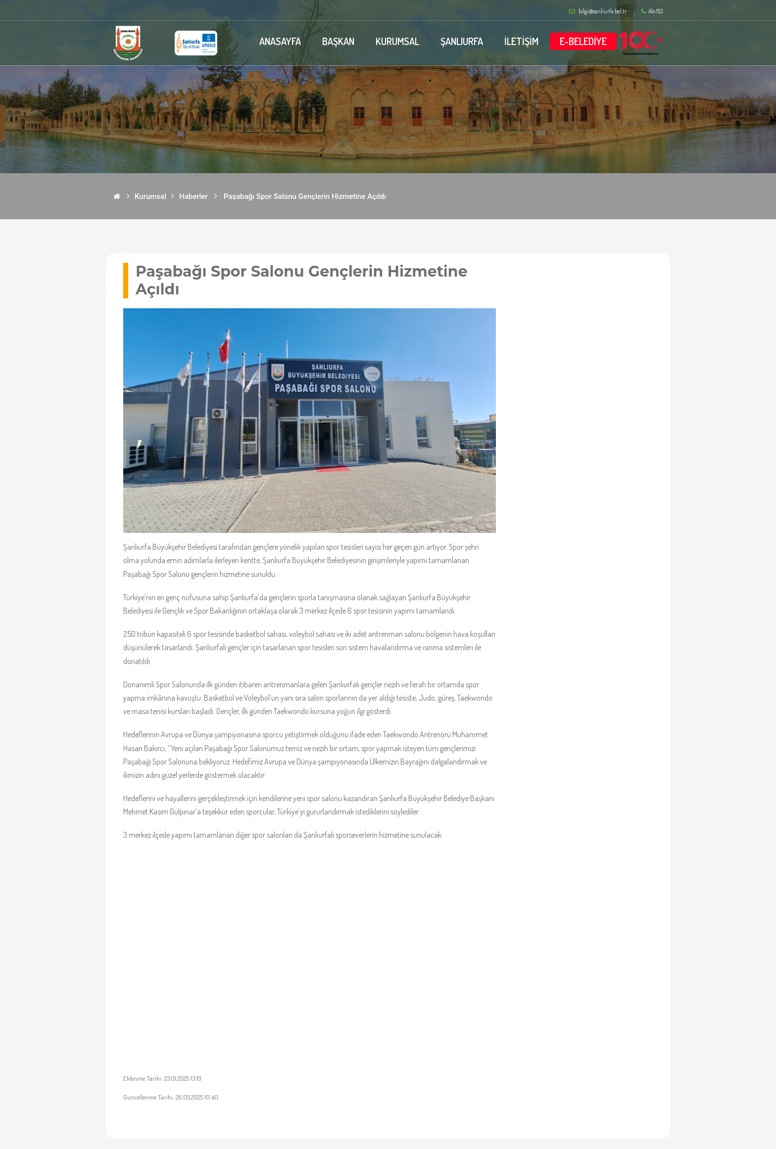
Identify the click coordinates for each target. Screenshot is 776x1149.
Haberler (193, 196)
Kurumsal (150, 196)
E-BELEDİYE (583, 41)
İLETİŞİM (521, 41)
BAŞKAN (338, 41)
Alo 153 (652, 11)
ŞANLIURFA (461, 41)
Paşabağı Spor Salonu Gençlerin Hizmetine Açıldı (305, 196)
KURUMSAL (397, 41)
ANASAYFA (280, 41)
